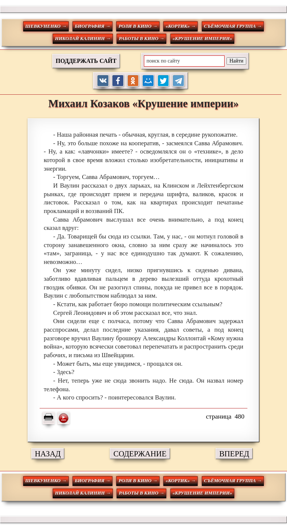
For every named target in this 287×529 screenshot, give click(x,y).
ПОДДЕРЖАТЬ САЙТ (86, 61)
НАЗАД (48, 453)
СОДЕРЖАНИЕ (140, 453)
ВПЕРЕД (234, 453)
